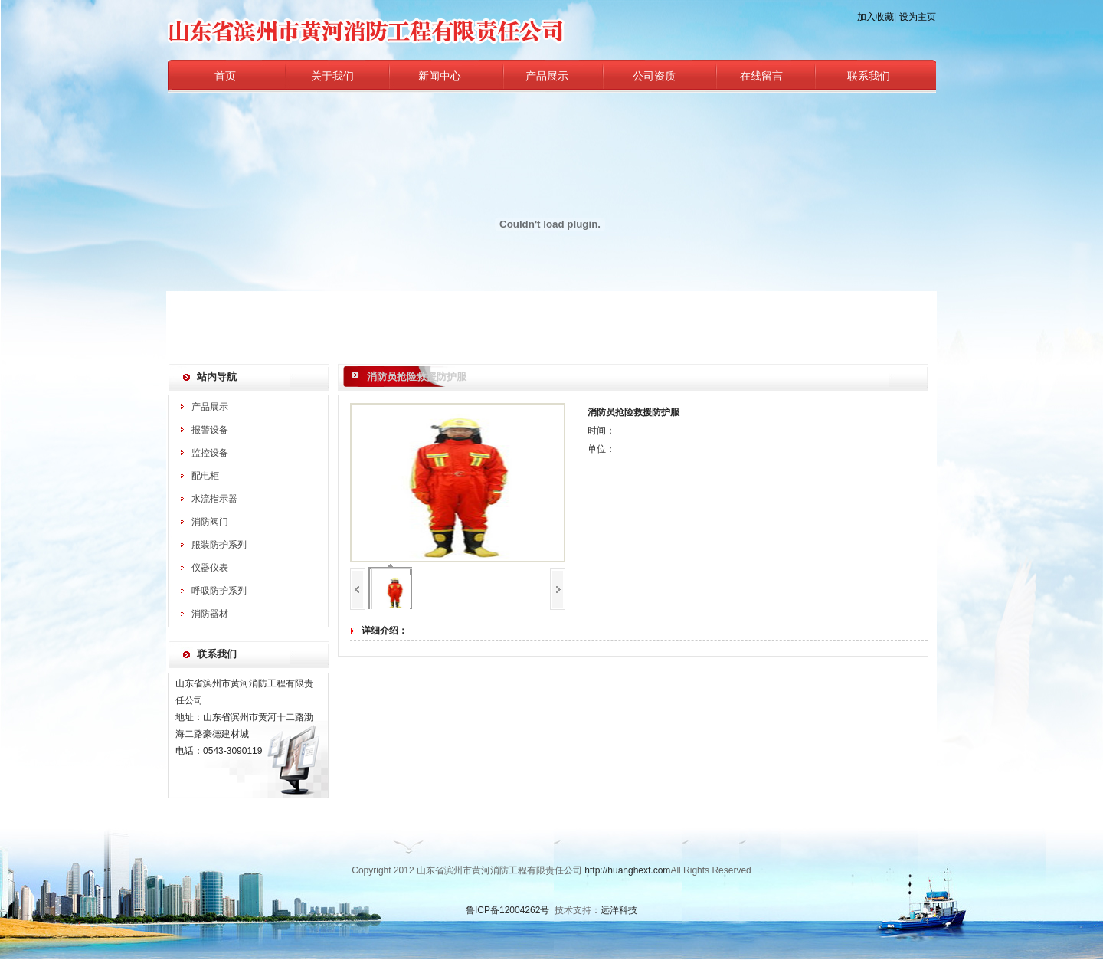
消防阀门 (209, 521)
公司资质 (654, 76)
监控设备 (209, 452)
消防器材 (209, 613)
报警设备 (209, 429)
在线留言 (761, 76)
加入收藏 (875, 16)
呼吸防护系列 (219, 590)
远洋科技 (619, 910)
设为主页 (917, 16)
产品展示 (546, 76)
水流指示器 (214, 498)
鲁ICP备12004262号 (507, 910)
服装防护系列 (219, 544)
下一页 (557, 589)
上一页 (357, 589)
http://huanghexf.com (627, 870)
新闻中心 (439, 76)
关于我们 (332, 76)
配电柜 (205, 475)
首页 (225, 76)
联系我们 (868, 76)
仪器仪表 (209, 567)
